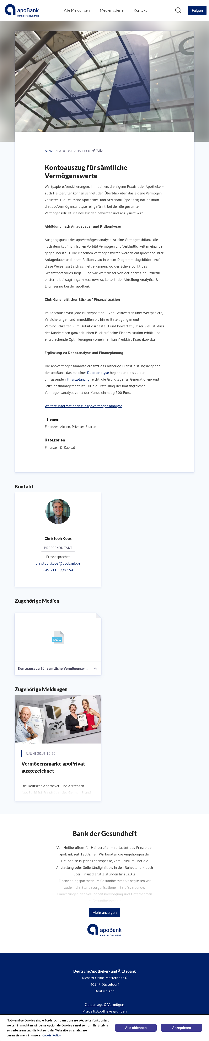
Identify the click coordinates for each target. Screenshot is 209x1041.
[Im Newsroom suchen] (178, 10)
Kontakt (140, 10)
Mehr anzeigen (104, 912)
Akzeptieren (181, 1028)
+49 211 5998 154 (58, 570)
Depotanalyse (98, 372)
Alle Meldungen (77, 10)
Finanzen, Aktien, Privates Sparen (70, 426)
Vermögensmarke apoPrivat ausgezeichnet (53, 767)
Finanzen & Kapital (60, 447)
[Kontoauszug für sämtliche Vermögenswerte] (58, 637)
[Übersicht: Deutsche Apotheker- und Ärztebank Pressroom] (21, 10)
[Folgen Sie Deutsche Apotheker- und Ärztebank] (197, 10)
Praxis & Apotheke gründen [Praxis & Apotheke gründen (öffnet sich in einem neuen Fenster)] (104, 1011)
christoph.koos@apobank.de (58, 563)
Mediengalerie (112, 10)
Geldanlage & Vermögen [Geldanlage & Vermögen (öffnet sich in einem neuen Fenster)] (104, 1004)
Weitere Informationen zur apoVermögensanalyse (83, 405)
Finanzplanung (78, 379)
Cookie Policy (51, 1035)
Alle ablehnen (136, 1028)
